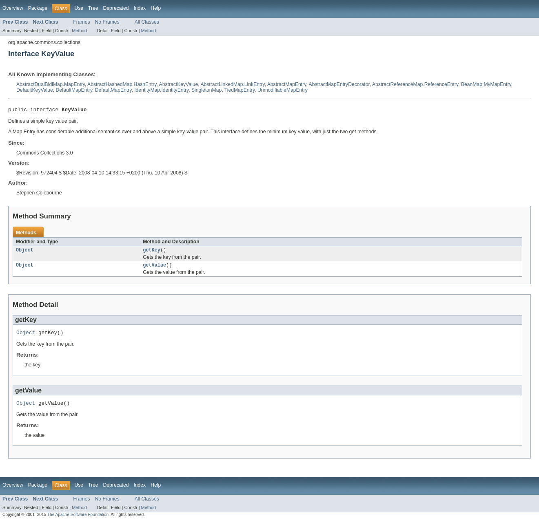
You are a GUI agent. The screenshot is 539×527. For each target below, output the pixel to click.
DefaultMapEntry (73, 90)
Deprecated (116, 8)
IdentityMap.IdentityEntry (161, 90)
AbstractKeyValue (178, 84)
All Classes (147, 22)
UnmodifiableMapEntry (282, 90)
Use (78, 8)
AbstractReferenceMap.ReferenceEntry (415, 84)
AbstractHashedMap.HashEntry (121, 84)
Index (139, 8)
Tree (93, 8)
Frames (81, 22)
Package (37, 8)
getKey (151, 252)
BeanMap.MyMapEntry (486, 84)
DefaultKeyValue (34, 90)
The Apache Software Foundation (78, 520)
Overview (12, 8)
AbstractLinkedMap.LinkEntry (232, 84)
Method (79, 30)
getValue (154, 268)
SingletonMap (206, 90)
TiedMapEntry (239, 90)
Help (156, 8)
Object (24, 252)
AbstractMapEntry (286, 84)
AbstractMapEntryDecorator (339, 84)
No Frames (107, 22)
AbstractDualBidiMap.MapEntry (50, 84)
